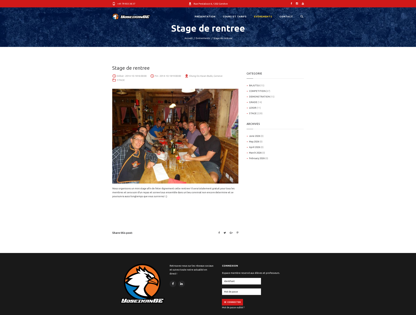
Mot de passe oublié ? (233, 307)
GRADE (255, 102)
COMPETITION (259, 91)
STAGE (121, 80)
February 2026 (258, 158)
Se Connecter (232, 302)
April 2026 (256, 147)
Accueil (188, 38)
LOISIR (255, 107)
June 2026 (256, 136)
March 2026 (257, 152)
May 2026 (255, 141)
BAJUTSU (256, 85)
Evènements (203, 38)
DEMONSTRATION (261, 96)
